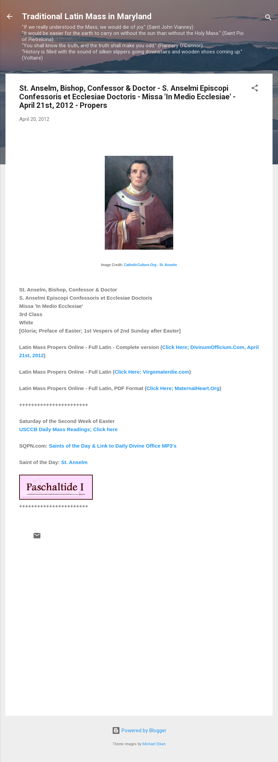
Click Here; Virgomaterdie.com (151, 372)
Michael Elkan (154, 744)
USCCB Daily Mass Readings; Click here (68, 429)
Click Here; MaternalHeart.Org (183, 388)
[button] (255, 89)
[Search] (268, 18)
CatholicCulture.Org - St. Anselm (150, 265)
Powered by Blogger (139, 730)
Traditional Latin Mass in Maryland (87, 16)
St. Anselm (74, 462)
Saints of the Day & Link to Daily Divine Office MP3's (113, 446)
